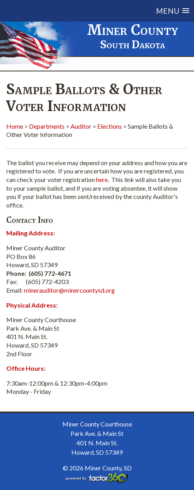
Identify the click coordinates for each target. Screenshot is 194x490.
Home (14, 126)
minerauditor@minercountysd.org (69, 290)
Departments (47, 126)
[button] (111, 11)
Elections (109, 126)
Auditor (81, 126)
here (102, 179)
